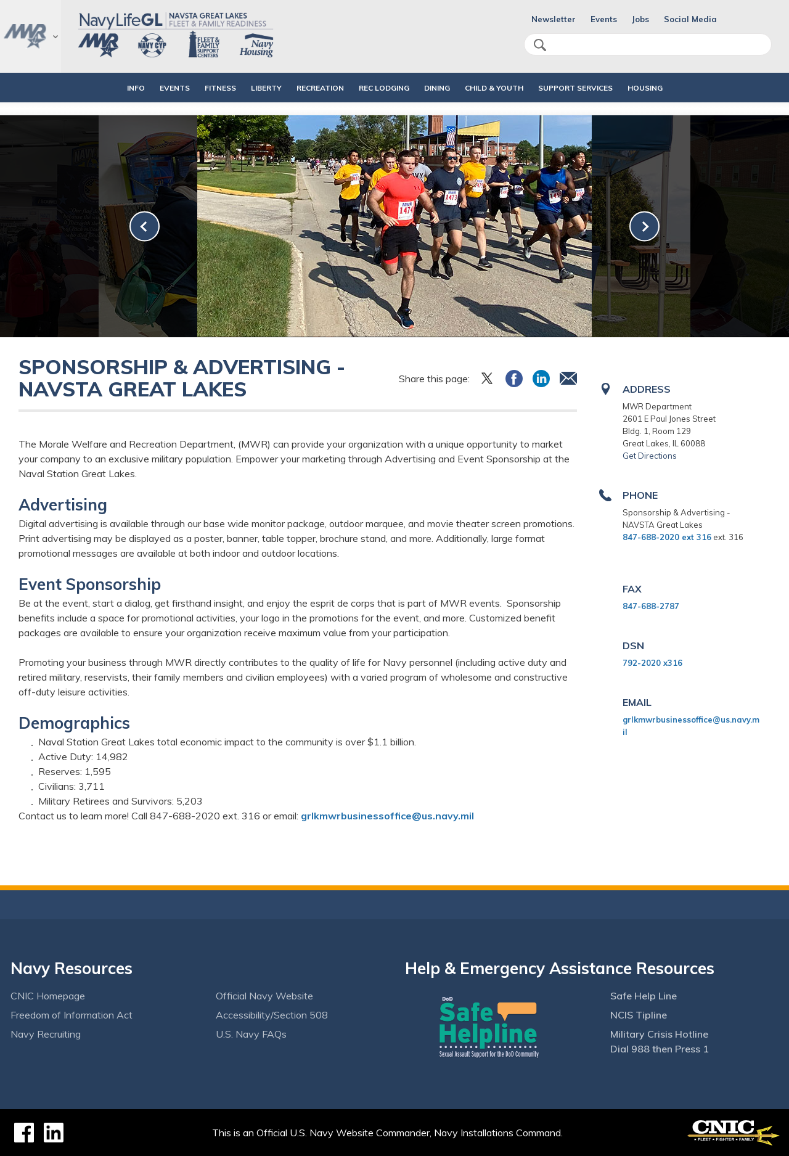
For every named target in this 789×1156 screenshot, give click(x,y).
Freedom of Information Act (71, 1015)
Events (604, 19)
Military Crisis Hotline (659, 1034)
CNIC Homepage (47, 996)
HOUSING (676, 87)
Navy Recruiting (45, 1034)
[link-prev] (144, 226)
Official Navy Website (264, 996)
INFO (104, 87)
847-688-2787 (651, 606)
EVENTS (154, 87)
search (540, 45)
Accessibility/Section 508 (272, 1015)
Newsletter (553, 19)
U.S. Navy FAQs (251, 1034)
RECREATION (309, 87)
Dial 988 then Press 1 (659, 1049)
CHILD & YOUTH (504, 87)
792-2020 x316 (652, 663)
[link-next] (644, 226)
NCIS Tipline (638, 1015)
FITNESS (199, 87)
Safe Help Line (643, 996)
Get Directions (650, 456)
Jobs (640, 19)
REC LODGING (384, 87)
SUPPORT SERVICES (596, 87)
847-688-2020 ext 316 (667, 537)
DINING (437, 87)
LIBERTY (255, 87)
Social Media (690, 19)
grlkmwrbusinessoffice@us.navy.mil (387, 816)
